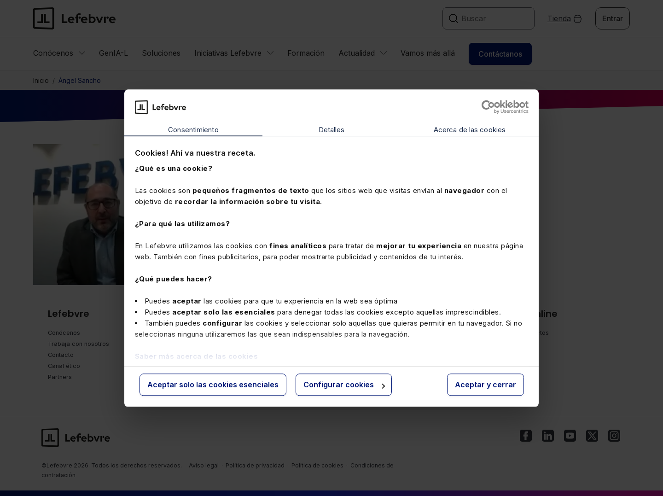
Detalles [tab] (332, 130)
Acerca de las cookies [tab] (470, 130)
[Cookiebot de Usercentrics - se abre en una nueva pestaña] (488, 107)
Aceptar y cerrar (485, 385)
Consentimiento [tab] (193, 130)
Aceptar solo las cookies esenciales (213, 385)
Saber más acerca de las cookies (196, 356)
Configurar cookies (344, 385)
